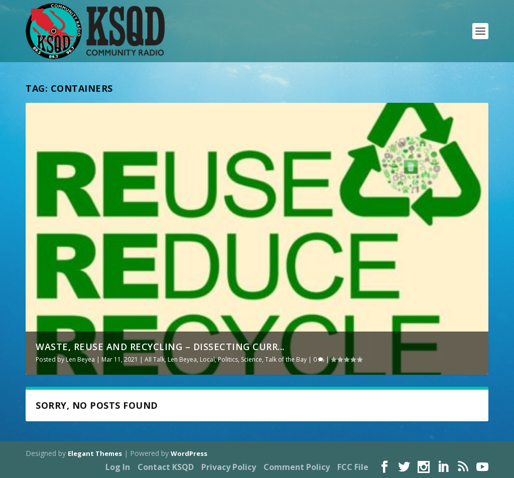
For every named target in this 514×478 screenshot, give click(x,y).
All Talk (155, 359)
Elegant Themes (95, 453)
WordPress (189, 453)
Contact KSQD (166, 466)
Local (207, 359)
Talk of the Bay (286, 359)
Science (251, 359)
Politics (228, 359)
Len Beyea (80, 359)
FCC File (352, 466)
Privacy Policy (228, 466)
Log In (117, 466)
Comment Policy (297, 466)
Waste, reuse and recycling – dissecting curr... (160, 347)
